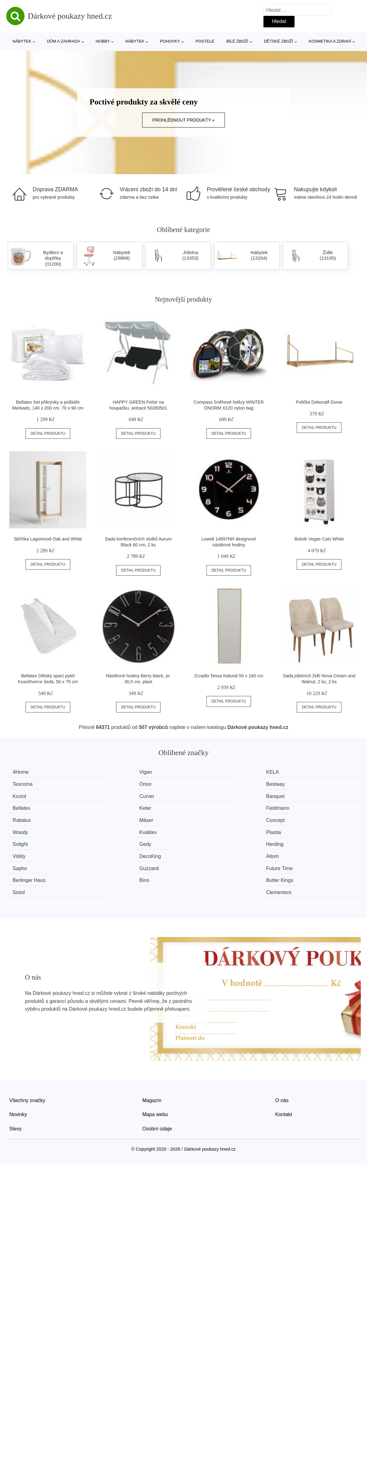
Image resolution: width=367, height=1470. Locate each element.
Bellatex (114, 795)
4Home (22, 772)
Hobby (102, 41)
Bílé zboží (237, 41)
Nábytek (21, 41)
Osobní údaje (157, 1089)
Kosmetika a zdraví (330, 41)
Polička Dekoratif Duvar (319, 402)
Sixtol (202, 853)
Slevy (15, 1089)
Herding (22, 830)
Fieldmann (298, 795)
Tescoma (297, 772)
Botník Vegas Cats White (319, 538)
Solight (203, 819)
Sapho (21, 842)
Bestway (114, 783)
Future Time (209, 842)
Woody (295, 807)
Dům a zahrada (63, 41)
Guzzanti (115, 842)
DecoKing (206, 830)
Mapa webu (155, 1075)
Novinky (18, 1075)
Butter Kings (118, 853)
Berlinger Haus (303, 842)
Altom (293, 830)
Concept (205, 807)
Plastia (112, 819)
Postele (205, 41)
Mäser (112, 807)
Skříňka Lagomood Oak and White (48, 538)
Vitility (111, 830)
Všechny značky (27, 1061)
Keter (202, 795)
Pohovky (170, 41)
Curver (294, 783)
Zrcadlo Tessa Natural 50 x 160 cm (228, 675)
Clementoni (299, 853)
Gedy (293, 819)
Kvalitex (22, 819)
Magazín (151, 1061)
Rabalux (23, 807)
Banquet (23, 795)
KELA (202, 772)
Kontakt (283, 1075)
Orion (20, 783)
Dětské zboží (278, 41)
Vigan (111, 772)
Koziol (203, 783)
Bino (19, 853)
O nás (282, 1061)
